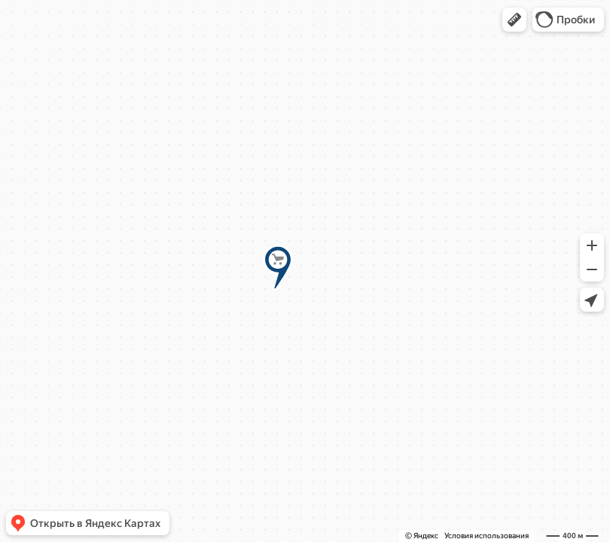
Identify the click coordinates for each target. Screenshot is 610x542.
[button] (514, 20)
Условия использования (486, 535)
